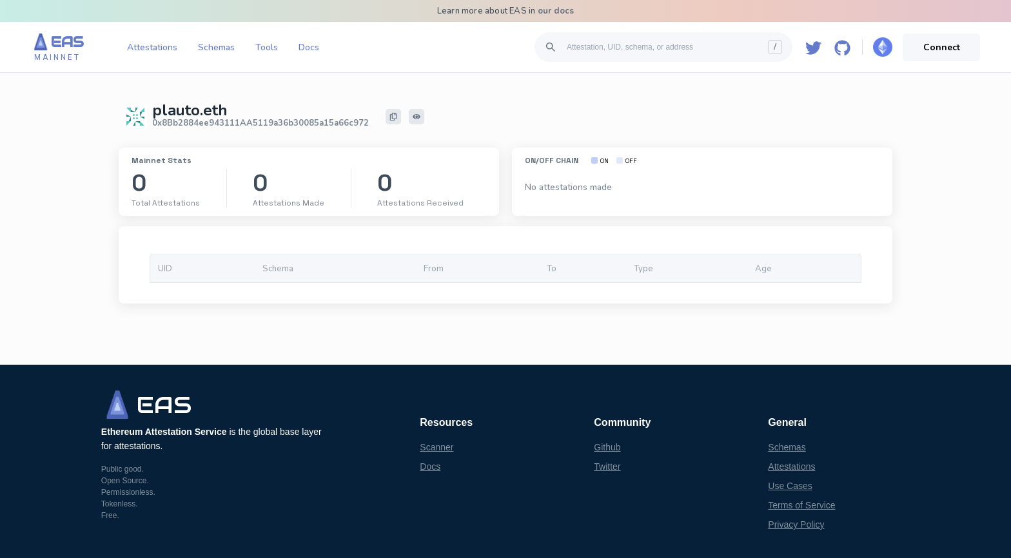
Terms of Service (801, 505)
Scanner (436, 447)
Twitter (607, 466)
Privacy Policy (796, 524)
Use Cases (790, 486)
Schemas (216, 47)
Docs (309, 47)
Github (607, 447)
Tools (266, 47)
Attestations (152, 47)
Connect (941, 47)
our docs (556, 11)
